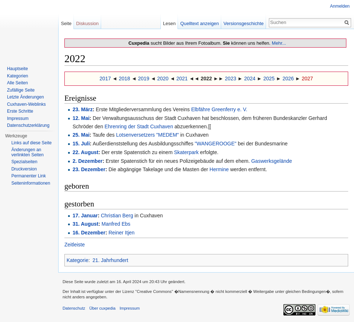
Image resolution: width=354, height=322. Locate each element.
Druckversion (24, 169)
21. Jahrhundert (110, 260)
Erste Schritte (20, 111)
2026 (288, 78)
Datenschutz (74, 308)
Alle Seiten (17, 82)
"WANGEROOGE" (215, 143)
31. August (85, 224)
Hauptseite (17, 68)
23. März (82, 109)
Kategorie (77, 260)
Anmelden (340, 6)
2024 (249, 78)
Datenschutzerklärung (28, 125)
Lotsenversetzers (135, 135)
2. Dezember (87, 161)
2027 (307, 78)
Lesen (169, 23)
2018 (124, 78)
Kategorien (17, 76)
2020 (162, 78)
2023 (230, 78)
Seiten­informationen (30, 183)
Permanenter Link (28, 175)
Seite (66, 23)
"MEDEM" (167, 135)
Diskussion (87, 23)
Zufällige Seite (21, 90)
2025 (269, 78)
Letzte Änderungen (25, 97)
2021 (182, 78)
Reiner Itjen (121, 233)
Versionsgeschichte (243, 23)
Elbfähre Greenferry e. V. (219, 109)
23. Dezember (88, 169)
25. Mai (81, 135)
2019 (143, 78)
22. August (85, 152)
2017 (105, 78)
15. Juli (81, 143)
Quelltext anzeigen (199, 23)
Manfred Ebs (116, 224)
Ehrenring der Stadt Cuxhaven (138, 126)
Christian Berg (117, 215)
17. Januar (85, 215)
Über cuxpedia (102, 308)
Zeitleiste (74, 244)
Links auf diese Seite (31, 142)
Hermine (219, 169)
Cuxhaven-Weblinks (26, 104)
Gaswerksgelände (271, 161)
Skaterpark (186, 152)
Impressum (17, 118)
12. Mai (81, 118)
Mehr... (279, 43)
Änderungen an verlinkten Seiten (27, 152)
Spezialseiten (24, 161)
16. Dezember (88, 233)
